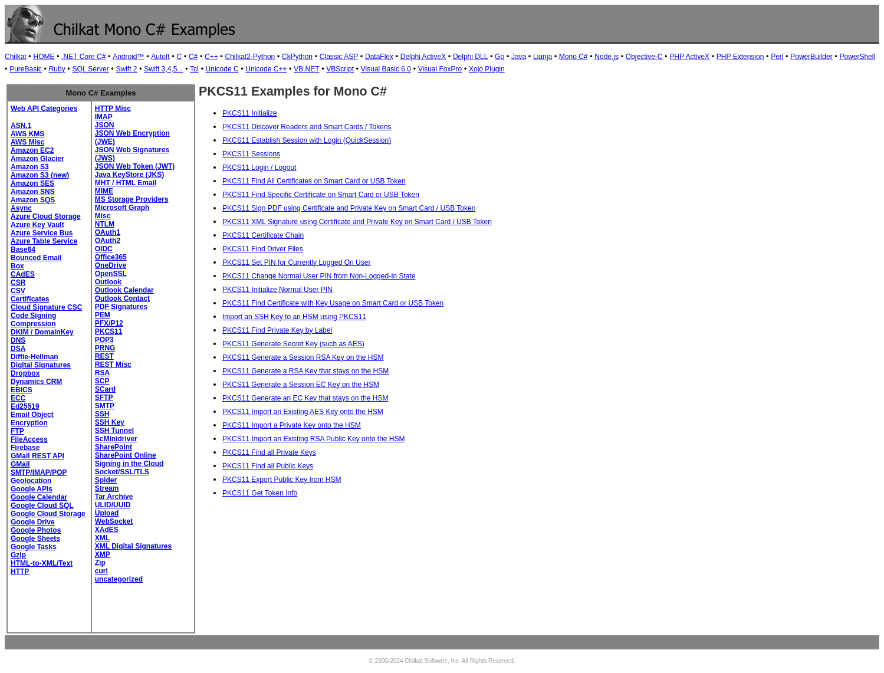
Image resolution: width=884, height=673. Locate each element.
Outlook (108, 282)
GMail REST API (37, 456)
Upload (107, 513)
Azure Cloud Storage (46, 216)
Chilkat (16, 56)
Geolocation (31, 481)
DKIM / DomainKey (42, 332)
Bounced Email (36, 258)
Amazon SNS (33, 192)
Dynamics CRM (36, 381)
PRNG (105, 348)
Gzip (18, 555)
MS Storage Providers (132, 199)
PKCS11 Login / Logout (259, 167)
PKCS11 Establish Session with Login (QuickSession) (306, 140)
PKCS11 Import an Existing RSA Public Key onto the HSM (313, 439)
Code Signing (33, 315)
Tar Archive (114, 497)
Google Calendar (39, 497)
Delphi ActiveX (423, 56)
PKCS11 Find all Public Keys (267, 466)
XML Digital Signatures (133, 546)
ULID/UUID (113, 505)
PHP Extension (740, 56)
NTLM (104, 224)
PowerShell (857, 56)
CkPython (297, 56)
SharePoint (113, 447)
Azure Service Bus (42, 233)
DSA (18, 348)
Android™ (128, 56)
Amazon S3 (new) (40, 175)
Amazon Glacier (37, 159)
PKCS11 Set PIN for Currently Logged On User (296, 262)
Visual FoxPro (440, 69)
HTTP (20, 571)
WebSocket (114, 521)
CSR (18, 282)
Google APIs (31, 489)
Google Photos (36, 530)
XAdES (107, 530)
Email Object (32, 415)
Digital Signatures (41, 365)
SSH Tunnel (114, 430)
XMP (102, 554)
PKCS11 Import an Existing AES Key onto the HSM (302, 412)
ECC (18, 398)
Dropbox (25, 373)
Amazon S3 (30, 167)
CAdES (23, 274)
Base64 (23, 249)
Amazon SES (32, 183)
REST (104, 356)
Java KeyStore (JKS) (129, 174)
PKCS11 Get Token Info (259, 493)
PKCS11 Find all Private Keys (269, 452)
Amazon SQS (33, 200)
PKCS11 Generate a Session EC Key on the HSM (300, 384)
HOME (43, 56)
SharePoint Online (125, 455)
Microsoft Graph (122, 207)
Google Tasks (34, 547)
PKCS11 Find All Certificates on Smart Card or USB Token (314, 181)
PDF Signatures (121, 307)
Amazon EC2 (32, 150)
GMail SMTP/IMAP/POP (39, 468)
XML (102, 538)
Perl (777, 56)
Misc (103, 216)
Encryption (29, 423)
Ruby (57, 69)
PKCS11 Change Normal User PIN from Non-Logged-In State (319, 276)
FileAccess (29, 439)
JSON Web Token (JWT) (135, 166)
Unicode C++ (266, 69)
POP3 (104, 340)
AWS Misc (27, 142)
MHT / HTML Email (125, 183)
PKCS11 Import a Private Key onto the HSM (291, 425)
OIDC (104, 249)
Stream (107, 488)
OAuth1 (107, 232)
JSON (104, 125)
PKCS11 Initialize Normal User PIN (277, 289)
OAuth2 (107, 241)
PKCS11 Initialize (249, 113)
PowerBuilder (811, 56)
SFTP (104, 397)
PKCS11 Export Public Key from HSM (281, 479)
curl (101, 571)
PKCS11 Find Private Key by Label (277, 330)
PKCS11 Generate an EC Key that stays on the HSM (305, 398)
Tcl (194, 69)
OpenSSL (111, 274)
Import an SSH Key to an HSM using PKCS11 (294, 317)
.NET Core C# (83, 56)
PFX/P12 (109, 323)
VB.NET (306, 69)
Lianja (542, 56)
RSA (102, 373)
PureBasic (25, 69)
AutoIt (160, 56)
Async (21, 208)
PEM (102, 315)
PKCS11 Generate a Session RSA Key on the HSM (302, 357)
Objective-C (644, 56)
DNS (18, 340)
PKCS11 (109, 331)
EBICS (21, 390)
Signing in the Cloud (129, 463)
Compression (33, 324)
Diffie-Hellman (34, 357)
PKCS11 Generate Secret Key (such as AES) (293, 344)
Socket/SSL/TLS (122, 472)
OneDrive (110, 265)
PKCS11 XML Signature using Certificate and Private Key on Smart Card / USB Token (357, 222)
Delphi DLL (470, 56)
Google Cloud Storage (48, 514)
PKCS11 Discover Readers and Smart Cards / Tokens (307, 127)
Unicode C (222, 69)
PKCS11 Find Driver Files (262, 249)
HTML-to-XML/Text (42, 563)
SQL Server (90, 69)
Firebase (25, 448)
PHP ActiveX (689, 56)
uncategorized (119, 579)
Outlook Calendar (124, 290)
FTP (17, 431)
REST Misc (113, 364)
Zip (100, 563)
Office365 (111, 257)
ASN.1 (21, 126)
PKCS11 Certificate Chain (263, 235)
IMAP (104, 117)
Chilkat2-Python (250, 56)
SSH (102, 414)
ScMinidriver (116, 439)
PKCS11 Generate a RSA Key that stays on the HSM (305, 371)
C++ (211, 56)
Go (499, 56)
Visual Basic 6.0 (386, 69)
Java (518, 56)
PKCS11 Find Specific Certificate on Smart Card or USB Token (320, 195)
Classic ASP (339, 56)
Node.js (606, 56)
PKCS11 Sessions (251, 154)
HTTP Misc (113, 108)
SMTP (104, 406)
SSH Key (109, 422)
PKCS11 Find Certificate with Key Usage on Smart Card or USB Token (332, 303)
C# (193, 56)
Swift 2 (126, 69)
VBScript (340, 69)
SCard (105, 389)
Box (17, 266)
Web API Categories (44, 108)
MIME (104, 191)
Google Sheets (35, 538)
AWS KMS (27, 134)
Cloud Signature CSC (46, 307)
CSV (18, 291)
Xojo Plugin (487, 69)
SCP (102, 381)
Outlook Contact (122, 298)
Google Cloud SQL (42, 505)
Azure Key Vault (37, 225)
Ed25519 (25, 406)
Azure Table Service (44, 241)
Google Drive (33, 522)
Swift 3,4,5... (163, 69)
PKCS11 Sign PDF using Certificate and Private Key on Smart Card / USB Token (348, 208)
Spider (106, 480)
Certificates (30, 299)
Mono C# (573, 56)
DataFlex (379, 56)
